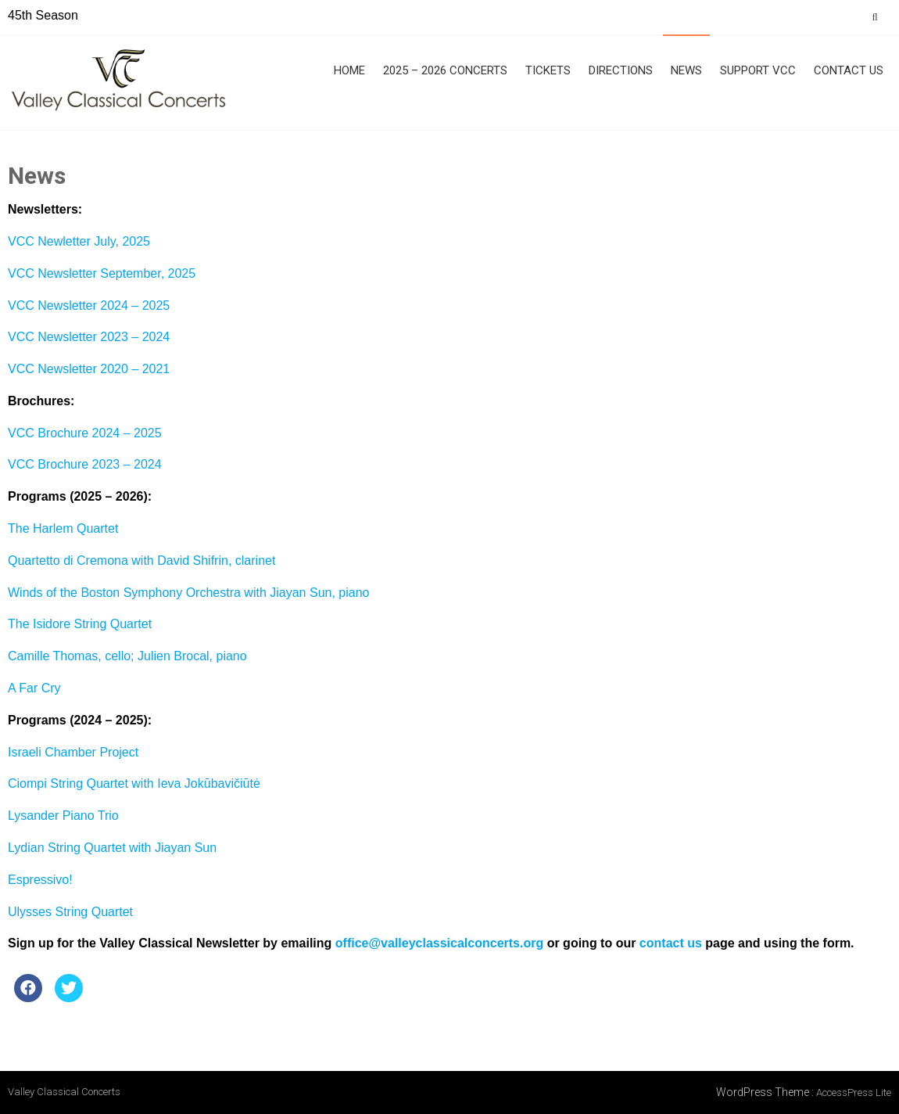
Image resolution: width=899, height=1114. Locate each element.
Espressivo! (40, 879)
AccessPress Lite (853, 1092)
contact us (670, 943)
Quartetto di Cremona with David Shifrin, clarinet (141, 560)
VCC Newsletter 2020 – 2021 (89, 369)
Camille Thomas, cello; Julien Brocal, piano (127, 656)
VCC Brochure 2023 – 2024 (85, 464)
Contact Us (848, 70)
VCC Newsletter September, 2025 (101, 273)
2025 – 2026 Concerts (445, 70)
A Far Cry (34, 688)
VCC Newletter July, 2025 (79, 241)
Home (349, 70)
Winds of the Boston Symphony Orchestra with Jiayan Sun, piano (188, 592)
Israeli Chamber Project (73, 752)
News (686, 70)
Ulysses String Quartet (70, 911)
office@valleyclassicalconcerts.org (439, 943)
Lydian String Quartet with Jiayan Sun (112, 847)
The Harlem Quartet (63, 528)
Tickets (548, 70)
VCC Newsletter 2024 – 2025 (89, 305)
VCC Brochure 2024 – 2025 (85, 433)
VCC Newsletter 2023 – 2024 (89, 336)
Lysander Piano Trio (63, 815)
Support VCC (758, 70)
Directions (621, 70)
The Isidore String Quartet (80, 624)
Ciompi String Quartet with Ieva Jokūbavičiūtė (134, 783)
